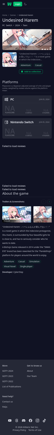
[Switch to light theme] (25, 4)
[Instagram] (37, 420)
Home (4, 15)
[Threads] (16, 420)
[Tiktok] (44, 420)
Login (17, 4)
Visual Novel (10, 266)
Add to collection (31, 71)
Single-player (26, 266)
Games (13, 15)
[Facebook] (30, 420)
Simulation (34, 261)
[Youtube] (10, 420)
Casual (38, 65)
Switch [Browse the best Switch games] (9, 25)
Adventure (26, 65)
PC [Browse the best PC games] (3, 25)
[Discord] (23, 420)
